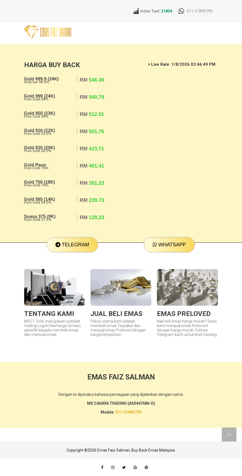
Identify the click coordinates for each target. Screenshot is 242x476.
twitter (124, 467)
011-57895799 (200, 11)
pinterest (146, 467)
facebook (102, 467)
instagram (112, 467)
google (135, 467)
